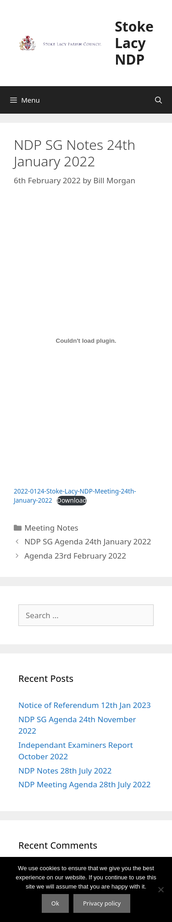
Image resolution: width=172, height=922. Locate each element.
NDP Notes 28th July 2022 (65, 770)
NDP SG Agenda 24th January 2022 (87, 541)
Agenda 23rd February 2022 (75, 555)
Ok (55, 903)
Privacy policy (102, 903)
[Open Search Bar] (158, 100)
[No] (160, 889)
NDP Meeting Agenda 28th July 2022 (84, 784)
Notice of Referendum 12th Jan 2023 (84, 705)
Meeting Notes (51, 527)
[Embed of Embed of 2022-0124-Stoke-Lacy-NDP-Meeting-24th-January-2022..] (86, 340)
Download (72, 500)
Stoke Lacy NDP (134, 43)
